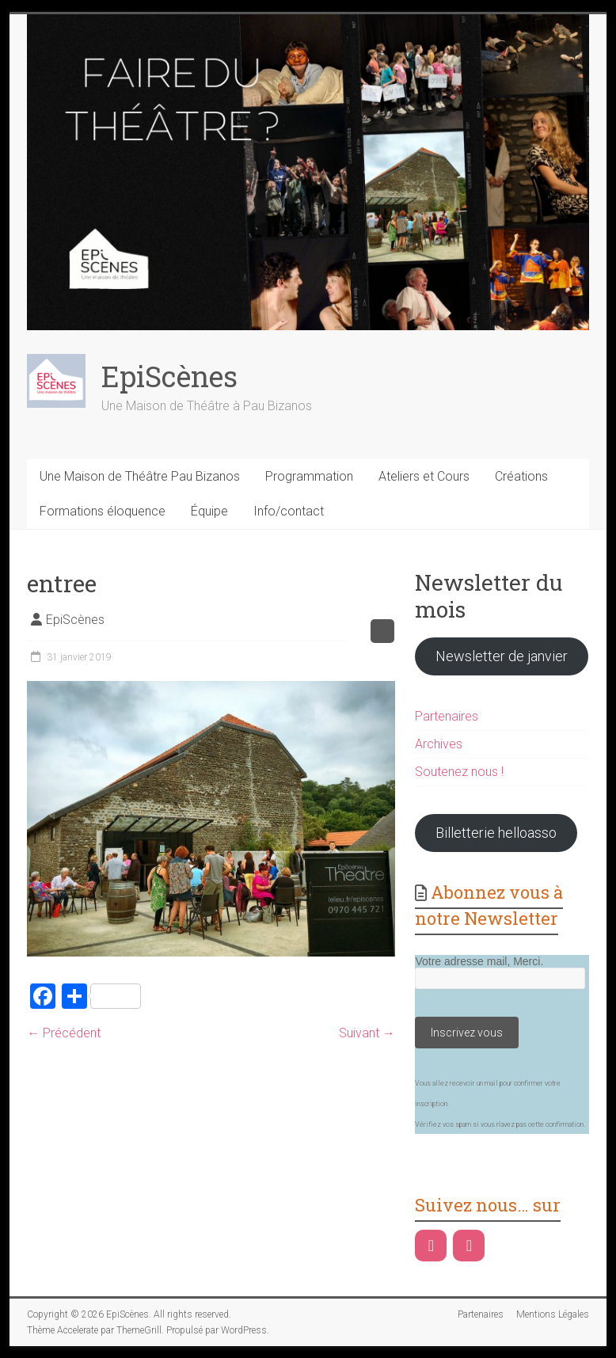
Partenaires (446, 716)
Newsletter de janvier (501, 656)
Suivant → (367, 1032)
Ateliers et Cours (424, 476)
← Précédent (64, 1032)
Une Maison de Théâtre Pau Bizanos (140, 476)
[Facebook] (431, 1245)
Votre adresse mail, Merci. (479, 961)
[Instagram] (469, 1245)
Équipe (209, 511)
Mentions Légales (552, 1314)
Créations (521, 476)
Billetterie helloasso (496, 832)
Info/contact (288, 511)
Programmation (309, 476)
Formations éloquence (102, 511)
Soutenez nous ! (459, 771)
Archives (438, 743)
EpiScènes (169, 376)
